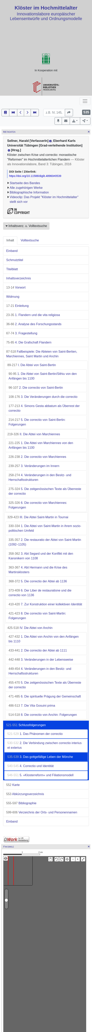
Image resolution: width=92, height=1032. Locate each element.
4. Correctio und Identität (30, 766)
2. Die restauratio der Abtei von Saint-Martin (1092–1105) (45, 542)
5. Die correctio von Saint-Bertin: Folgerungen (37, 422)
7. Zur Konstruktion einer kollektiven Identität (45, 604)
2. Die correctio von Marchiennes (37, 456)
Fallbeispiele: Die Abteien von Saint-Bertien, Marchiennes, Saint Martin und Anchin (41, 354)
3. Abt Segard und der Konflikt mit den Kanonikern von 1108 (41, 556)
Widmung (12, 296)
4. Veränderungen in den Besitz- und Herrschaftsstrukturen (40, 477)
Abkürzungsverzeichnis (25, 794)
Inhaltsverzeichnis (18, 278)
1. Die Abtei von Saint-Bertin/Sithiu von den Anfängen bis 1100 (43, 376)
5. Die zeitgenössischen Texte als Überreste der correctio (45, 491)
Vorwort (16, 287)
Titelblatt (12, 269)
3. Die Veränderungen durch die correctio (43, 396)
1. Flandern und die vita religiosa (33, 315)
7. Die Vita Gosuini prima (32, 705)
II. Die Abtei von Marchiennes (33, 434)
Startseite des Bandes (25, 183)
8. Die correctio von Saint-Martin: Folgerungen (37, 616)
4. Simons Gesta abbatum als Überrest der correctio (44, 408)
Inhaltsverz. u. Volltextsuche (26, 226)
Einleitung (17, 305)
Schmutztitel (14, 260)
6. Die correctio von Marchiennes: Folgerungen (38, 505)
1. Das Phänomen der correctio (35, 733)
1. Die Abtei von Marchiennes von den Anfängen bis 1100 (41, 445)
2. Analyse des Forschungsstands (34, 324)
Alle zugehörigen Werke (26, 187)
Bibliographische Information (29, 192)
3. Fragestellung (21, 333)
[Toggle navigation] (85, 101)
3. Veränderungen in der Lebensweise (41, 659)
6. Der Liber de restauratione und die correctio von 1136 (40, 593)
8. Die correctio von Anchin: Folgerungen (43, 714)
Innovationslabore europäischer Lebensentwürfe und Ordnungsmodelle (46, 16)
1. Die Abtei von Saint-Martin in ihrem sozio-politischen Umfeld (45, 528)
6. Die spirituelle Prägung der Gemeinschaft (45, 696)
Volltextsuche (30, 240)
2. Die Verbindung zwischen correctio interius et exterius (44, 745)
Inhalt (10, 240)
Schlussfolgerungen (26, 725)
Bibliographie (21, 803)
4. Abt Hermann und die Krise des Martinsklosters (38, 570)
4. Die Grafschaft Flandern (28, 342)
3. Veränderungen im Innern (34, 466)
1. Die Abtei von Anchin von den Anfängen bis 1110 (44, 639)
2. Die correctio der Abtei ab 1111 (38, 650)
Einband (12, 250)
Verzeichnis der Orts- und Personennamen (41, 812)
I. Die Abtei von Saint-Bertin (31, 365)
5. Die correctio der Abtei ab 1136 (38, 581)
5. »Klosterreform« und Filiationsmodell (40, 775)
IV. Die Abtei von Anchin (29, 627)
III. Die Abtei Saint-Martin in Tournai (37, 517)
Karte (13, 785)
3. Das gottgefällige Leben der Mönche (40, 756)
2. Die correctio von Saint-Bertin (36, 387)
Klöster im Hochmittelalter (46, 8)
